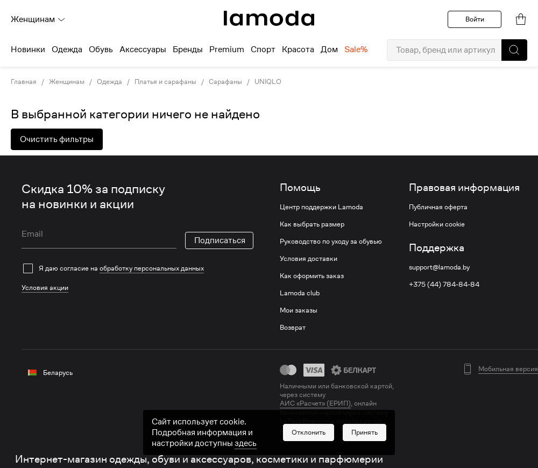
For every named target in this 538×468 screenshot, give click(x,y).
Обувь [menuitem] (101, 49)
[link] (269, 18)
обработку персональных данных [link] (152, 268)
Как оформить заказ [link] (312, 276)
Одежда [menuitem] (67, 49)
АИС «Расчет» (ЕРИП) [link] (315, 403)
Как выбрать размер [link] (312, 224)
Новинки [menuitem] (28, 49)
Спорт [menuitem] (263, 49)
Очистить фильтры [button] (57, 139)
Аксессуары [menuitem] (142, 49)
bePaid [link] (291, 421)
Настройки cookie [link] (437, 224)
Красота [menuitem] (298, 49)
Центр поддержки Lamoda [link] (321, 207)
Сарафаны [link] (225, 81)
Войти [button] (474, 19)
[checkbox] (137, 268)
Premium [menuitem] (226, 49)
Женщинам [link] (66, 81)
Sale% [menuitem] (355, 49)
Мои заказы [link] (298, 310)
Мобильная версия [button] (508, 369)
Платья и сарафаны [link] (165, 81)
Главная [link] (24, 81)
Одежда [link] (109, 81)
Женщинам (38, 19)
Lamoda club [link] (300, 293)
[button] (514, 50)
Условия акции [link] (45, 287)
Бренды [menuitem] (188, 49)
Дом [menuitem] (329, 49)
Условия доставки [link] (308, 258)
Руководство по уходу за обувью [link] (331, 241)
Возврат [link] (293, 327)
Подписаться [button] (219, 240)
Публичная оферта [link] (438, 207)
